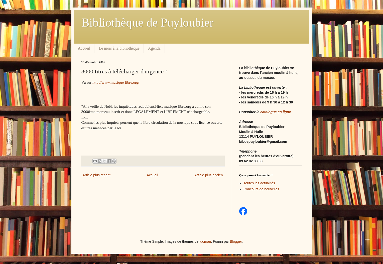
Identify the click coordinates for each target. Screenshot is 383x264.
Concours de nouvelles (261, 189)
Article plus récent (96, 175)
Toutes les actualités (259, 183)
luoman (205, 241)
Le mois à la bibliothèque (119, 48)
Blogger (236, 241)
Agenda (154, 48)
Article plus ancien (208, 175)
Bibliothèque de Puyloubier (147, 22)
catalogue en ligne (275, 112)
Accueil (84, 48)
